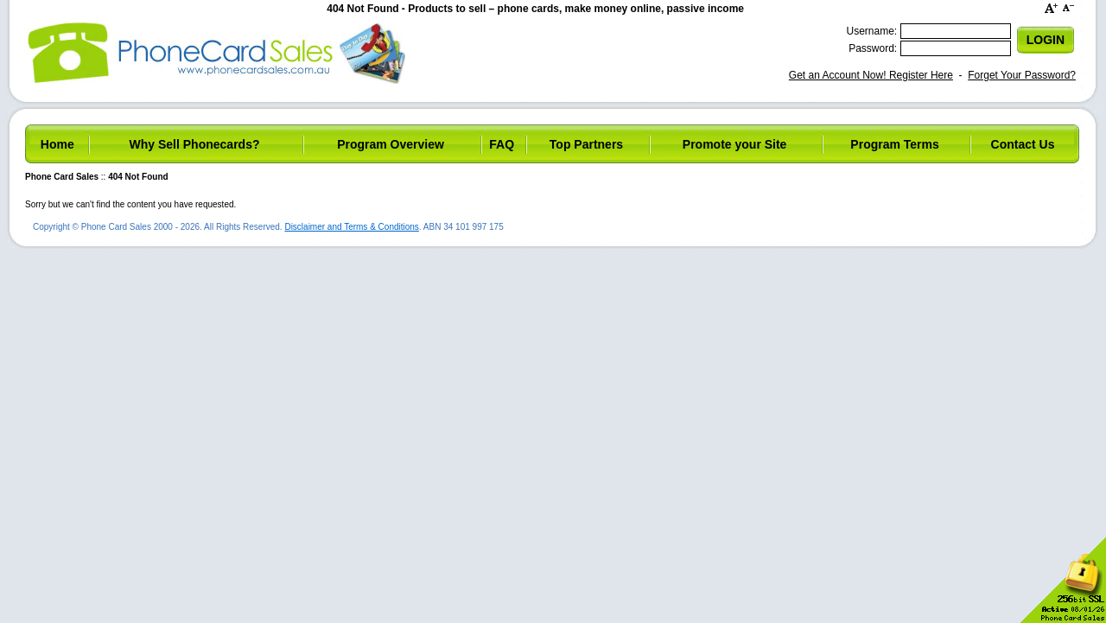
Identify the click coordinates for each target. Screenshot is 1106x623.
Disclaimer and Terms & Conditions (351, 227)
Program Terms (894, 144)
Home (57, 144)
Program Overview (390, 144)
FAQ (501, 144)
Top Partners (586, 144)
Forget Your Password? (1022, 75)
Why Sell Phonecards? (195, 144)
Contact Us (1023, 144)
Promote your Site (735, 144)
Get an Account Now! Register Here (871, 75)
